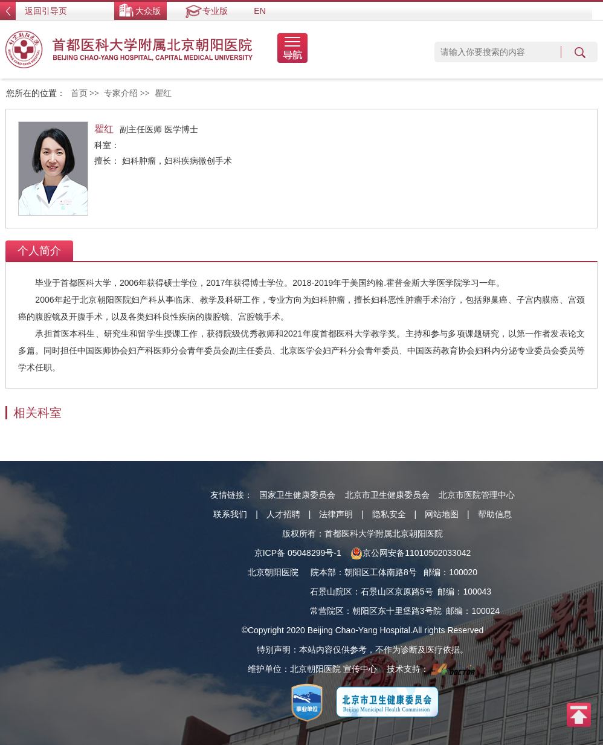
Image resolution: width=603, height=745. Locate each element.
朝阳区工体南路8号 (380, 572)
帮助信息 (495, 514)
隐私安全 (389, 514)
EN (259, 11)
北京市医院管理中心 (477, 495)
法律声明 (336, 514)
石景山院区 (331, 591)
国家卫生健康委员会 (297, 495)
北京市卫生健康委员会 (387, 495)
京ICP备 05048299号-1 (297, 553)
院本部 (323, 572)
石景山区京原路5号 (397, 591)
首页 (79, 93)
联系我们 (230, 514)
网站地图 (442, 514)
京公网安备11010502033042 (410, 553)
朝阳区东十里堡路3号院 (397, 611)
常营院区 (327, 611)
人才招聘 (283, 514)
